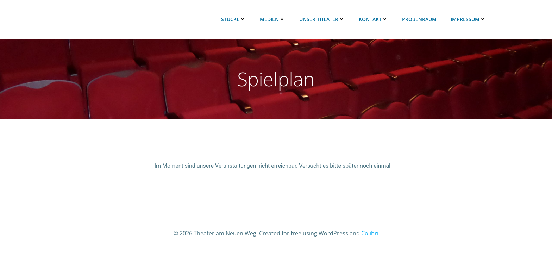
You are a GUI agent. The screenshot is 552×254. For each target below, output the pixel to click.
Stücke (233, 19)
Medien (272, 19)
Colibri (369, 233)
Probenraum (419, 19)
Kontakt (373, 19)
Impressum (468, 19)
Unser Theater (322, 19)
